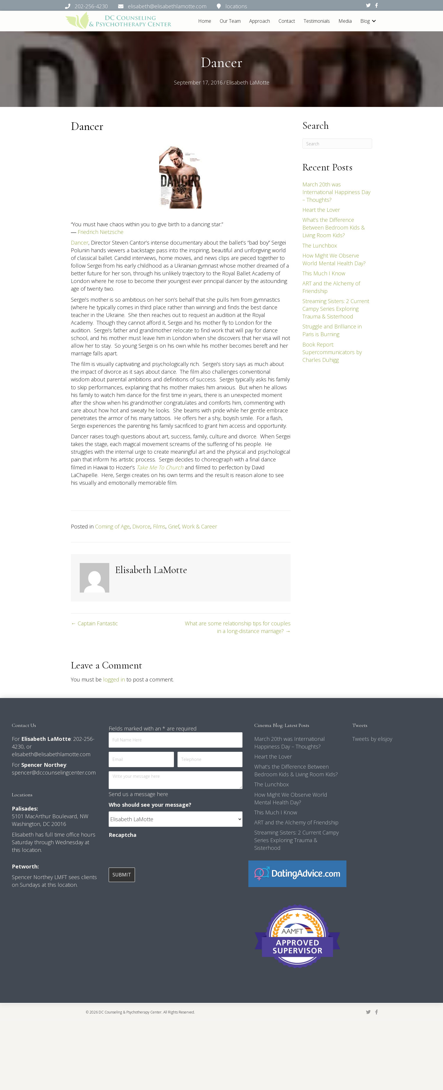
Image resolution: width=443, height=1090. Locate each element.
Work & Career (199, 526)
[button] (374, 21)
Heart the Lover (321, 209)
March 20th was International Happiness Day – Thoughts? (336, 192)
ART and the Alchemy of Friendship (296, 822)
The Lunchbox (319, 245)
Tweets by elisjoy (372, 738)
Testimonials (317, 21)
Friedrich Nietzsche (100, 231)
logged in (114, 679)
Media (345, 21)
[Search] (337, 144)
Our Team (230, 21)
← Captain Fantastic (94, 623)
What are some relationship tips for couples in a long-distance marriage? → (238, 627)
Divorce (141, 526)
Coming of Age (112, 526)
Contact (286, 21)
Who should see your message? (150, 804)
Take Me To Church (159, 467)
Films (159, 526)
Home (204, 21)
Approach (259, 21)
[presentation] (153, 853)
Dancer (79, 242)
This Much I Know (323, 273)
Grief (173, 526)
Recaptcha (122, 834)
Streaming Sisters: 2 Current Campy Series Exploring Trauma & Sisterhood (335, 308)
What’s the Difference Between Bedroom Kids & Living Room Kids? (333, 227)
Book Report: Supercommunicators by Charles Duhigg (332, 352)
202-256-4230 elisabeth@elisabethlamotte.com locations (156, 6)
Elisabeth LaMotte (247, 82)
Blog (365, 21)
